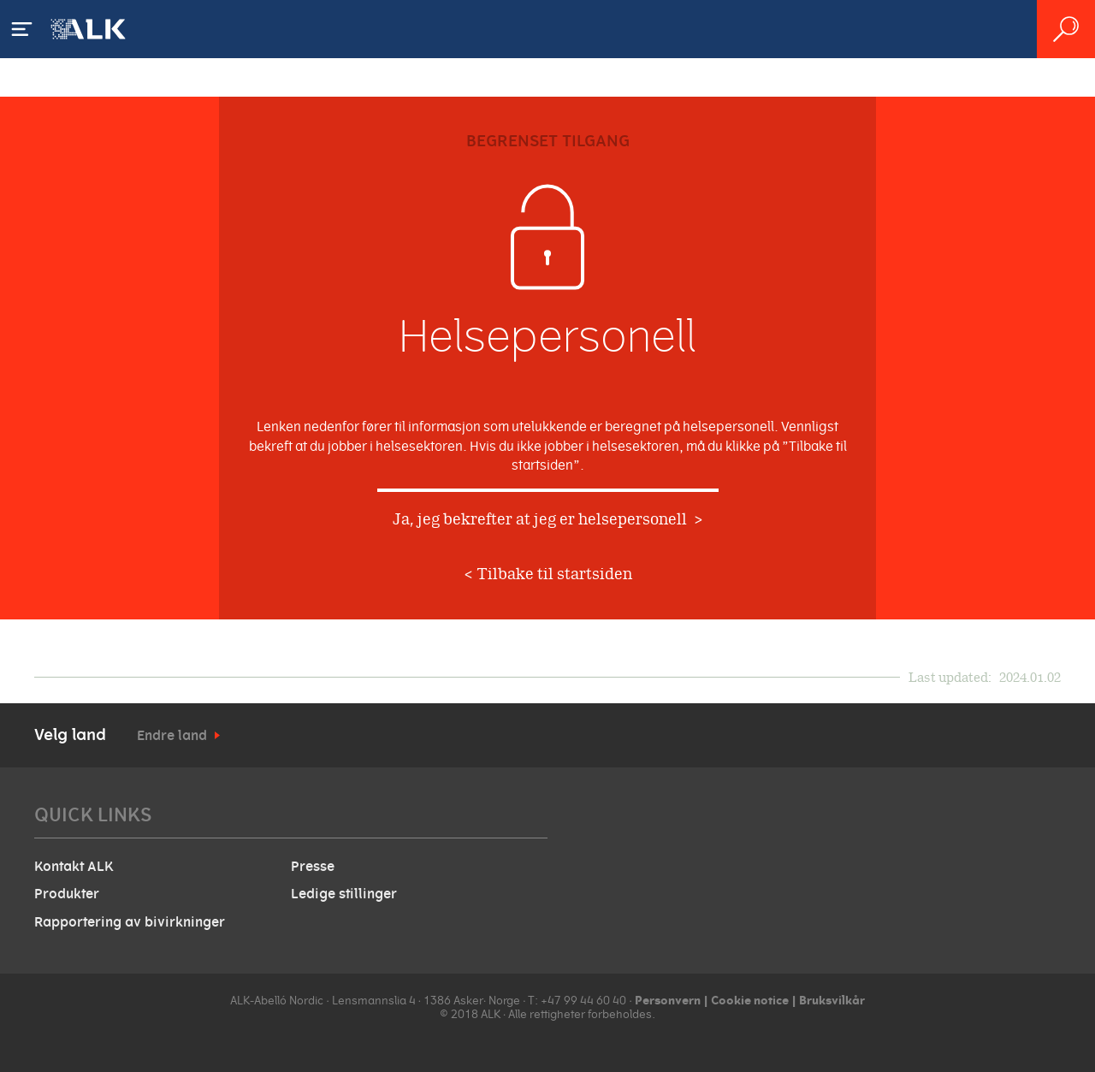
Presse (312, 866)
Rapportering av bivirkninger (129, 922)
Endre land (172, 735)
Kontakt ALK (73, 866)
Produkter (66, 894)
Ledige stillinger (344, 894)
